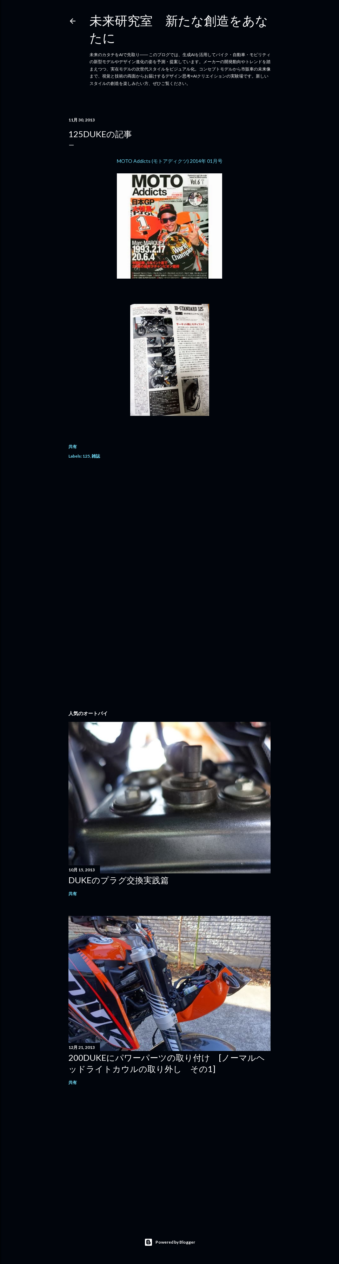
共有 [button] (72, 446)
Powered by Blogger (169, 1242)
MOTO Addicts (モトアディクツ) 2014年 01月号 (169, 161)
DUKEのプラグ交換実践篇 (118, 880)
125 (86, 456)
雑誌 (96, 456)
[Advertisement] (169, 528)
